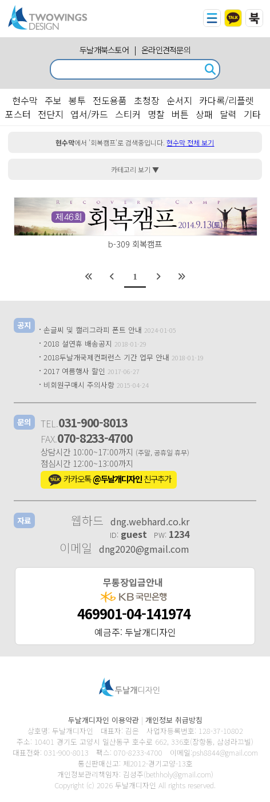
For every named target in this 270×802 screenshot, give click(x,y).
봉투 (77, 100)
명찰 (156, 114)
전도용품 (110, 100)
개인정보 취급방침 (173, 719)
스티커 (128, 114)
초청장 (147, 100)
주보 (53, 100)
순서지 (179, 100)
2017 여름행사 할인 (74, 370)
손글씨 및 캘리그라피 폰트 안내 (92, 329)
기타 (252, 114)
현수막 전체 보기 (190, 142)
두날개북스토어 (104, 50)
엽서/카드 (89, 114)
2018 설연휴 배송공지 (77, 343)
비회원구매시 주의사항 (78, 384)
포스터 (18, 114)
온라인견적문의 (165, 50)
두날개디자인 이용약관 (103, 719)
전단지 (50, 114)
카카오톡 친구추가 (108, 480)
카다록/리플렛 (226, 100)
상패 (204, 114)
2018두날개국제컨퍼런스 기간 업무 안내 (106, 357)
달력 (228, 114)
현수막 (25, 100)
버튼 (180, 114)
